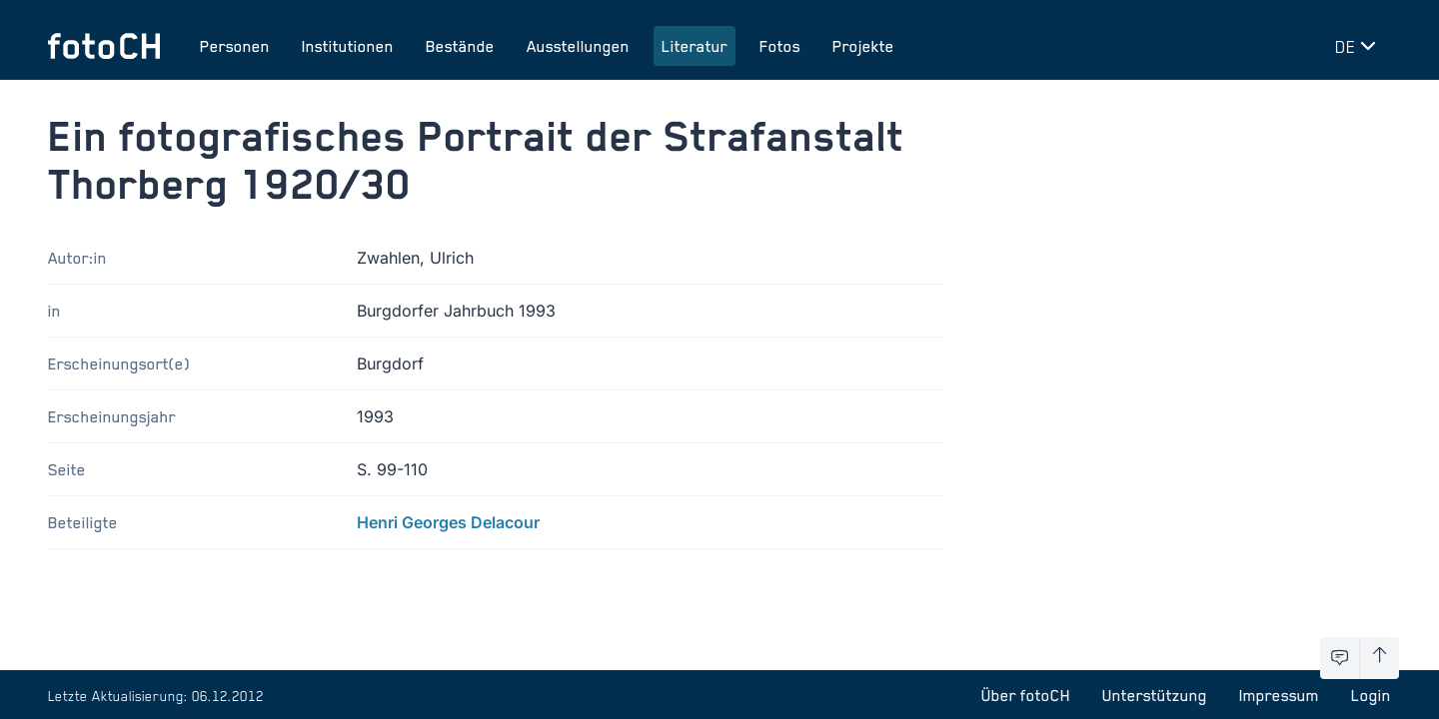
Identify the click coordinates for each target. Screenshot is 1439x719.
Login (1371, 695)
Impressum (1279, 695)
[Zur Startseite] (104, 46)
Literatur (694, 46)
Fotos (779, 46)
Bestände (460, 46)
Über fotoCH (1025, 695)
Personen (235, 46)
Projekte (863, 46)
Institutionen (348, 46)
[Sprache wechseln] (1359, 46)
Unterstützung (1154, 695)
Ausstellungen (578, 46)
